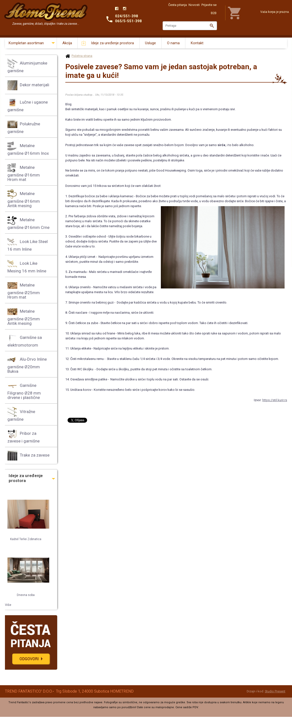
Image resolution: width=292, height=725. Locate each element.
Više (8, 605)
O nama (173, 43)
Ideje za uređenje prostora (112, 43)
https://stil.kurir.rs (274, 400)
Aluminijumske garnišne (27, 66)
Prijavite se (209, 5)
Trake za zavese (28, 456)
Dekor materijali (28, 85)
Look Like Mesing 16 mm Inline (26, 266)
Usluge (150, 43)
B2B (214, 13)
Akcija (67, 43)
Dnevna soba (26, 595)
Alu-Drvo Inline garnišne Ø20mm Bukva (27, 364)
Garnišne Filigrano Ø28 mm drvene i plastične (24, 390)
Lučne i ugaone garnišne (27, 105)
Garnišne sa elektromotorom (24, 340)
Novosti (194, 5)
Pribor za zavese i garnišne (23, 436)
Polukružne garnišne (23, 126)
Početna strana (82, 56)
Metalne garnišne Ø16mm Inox (28, 148)
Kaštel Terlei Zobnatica (25, 539)
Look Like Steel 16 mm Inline (27, 244)
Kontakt (197, 43)
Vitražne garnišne (21, 414)
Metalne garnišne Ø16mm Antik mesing (23, 198)
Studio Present (275, 691)
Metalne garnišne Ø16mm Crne (28, 222)
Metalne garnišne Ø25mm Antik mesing (23, 316)
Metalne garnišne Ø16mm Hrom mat (23, 172)
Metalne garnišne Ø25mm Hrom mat (23, 290)
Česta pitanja (177, 5)
